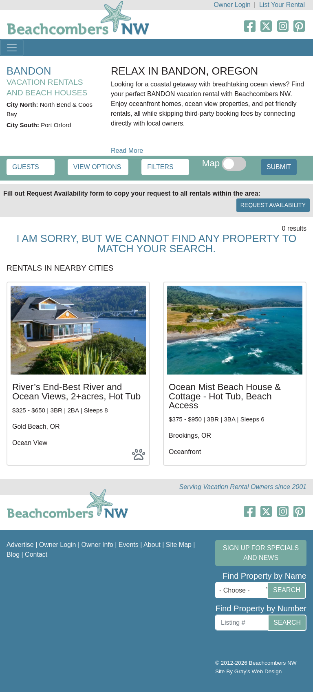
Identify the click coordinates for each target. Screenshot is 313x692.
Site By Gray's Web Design (248, 671)
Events (129, 544)
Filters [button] (160, 166)
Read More (127, 150)
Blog (13, 554)
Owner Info (97, 544)
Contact (36, 554)
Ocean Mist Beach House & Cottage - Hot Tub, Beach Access (225, 396)
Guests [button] (25, 166)
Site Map (179, 544)
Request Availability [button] (273, 205)
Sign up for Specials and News (261, 552)
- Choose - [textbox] (234, 590)
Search (286, 589)
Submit (279, 166)
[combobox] (243, 590)
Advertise (20, 544)
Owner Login (232, 4)
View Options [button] (97, 166)
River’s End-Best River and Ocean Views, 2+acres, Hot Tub (76, 391)
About (152, 544)
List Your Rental (282, 4)
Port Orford (56, 124)
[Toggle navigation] (12, 47)
